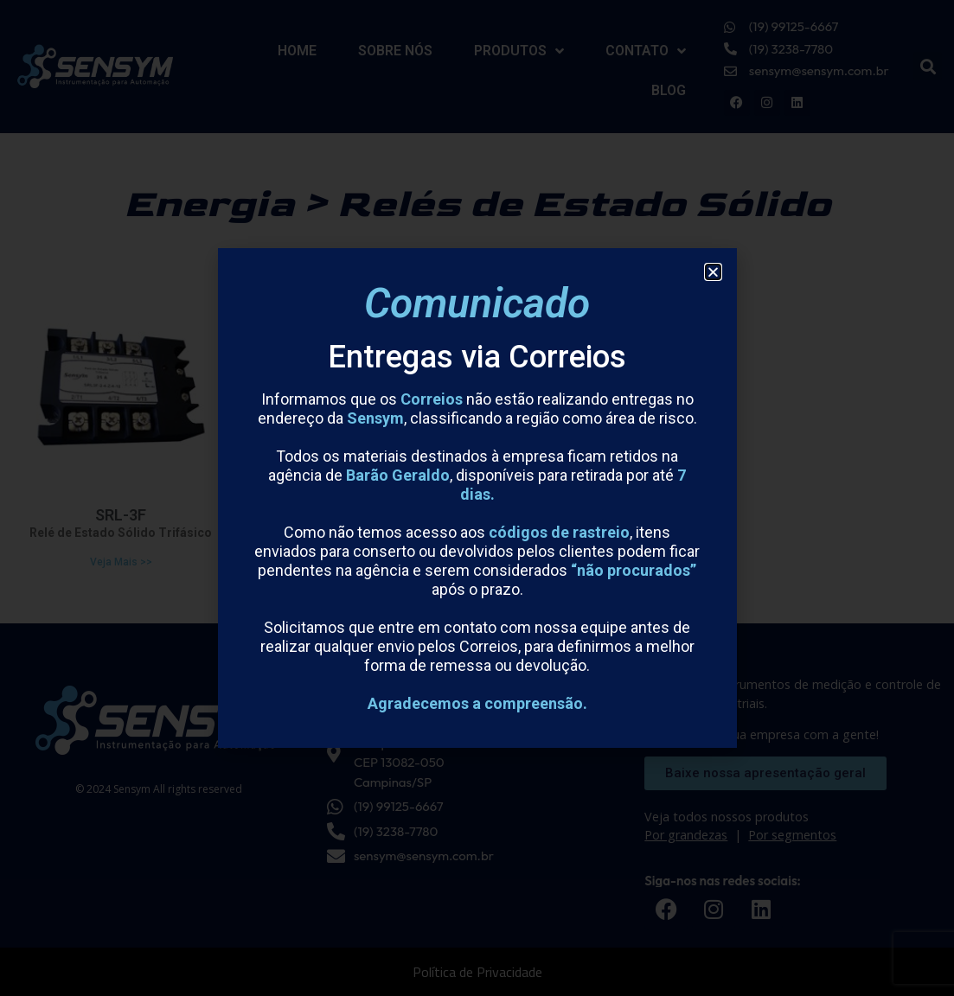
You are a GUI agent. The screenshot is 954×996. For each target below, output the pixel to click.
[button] (713, 271)
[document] (477, 498)
